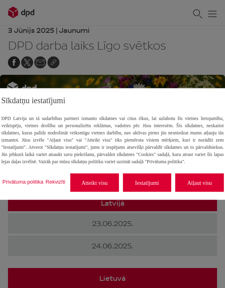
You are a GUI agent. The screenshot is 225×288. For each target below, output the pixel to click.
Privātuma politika (22, 181)
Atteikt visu (94, 183)
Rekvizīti (55, 181)
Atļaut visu (199, 183)
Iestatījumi (147, 183)
